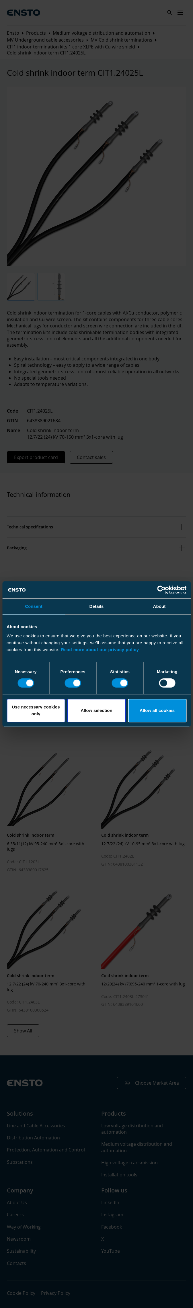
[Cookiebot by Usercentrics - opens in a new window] (161, 589)
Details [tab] (96, 606)
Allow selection (96, 710)
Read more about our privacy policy (100, 649)
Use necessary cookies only (36, 710)
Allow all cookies (157, 710)
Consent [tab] (33, 606)
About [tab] (159, 606)
